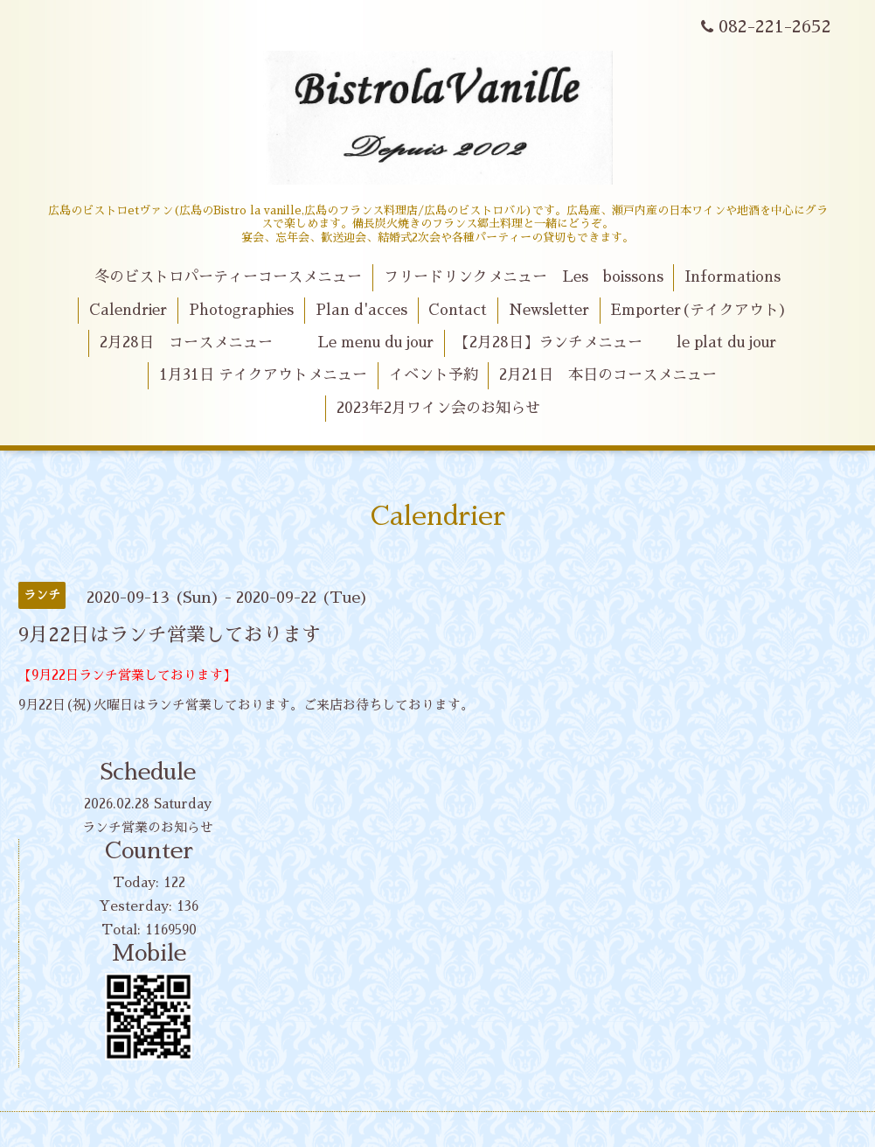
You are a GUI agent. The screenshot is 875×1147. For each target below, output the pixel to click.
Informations (732, 276)
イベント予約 (433, 374)
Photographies (241, 310)
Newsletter (549, 310)
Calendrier (128, 310)
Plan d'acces (361, 310)
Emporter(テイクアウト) (699, 310)
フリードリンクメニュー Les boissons (523, 276)
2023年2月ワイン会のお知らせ (438, 408)
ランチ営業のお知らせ (147, 827)
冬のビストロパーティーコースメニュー (228, 276)
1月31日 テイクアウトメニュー (263, 374)
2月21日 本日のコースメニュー (608, 374)
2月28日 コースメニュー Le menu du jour (267, 342)
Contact (457, 310)
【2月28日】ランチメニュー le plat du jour (615, 342)
